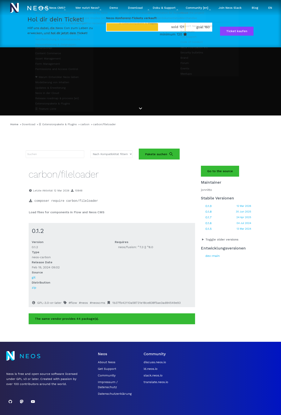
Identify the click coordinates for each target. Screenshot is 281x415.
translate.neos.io (156, 382)
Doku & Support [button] (164, 8)
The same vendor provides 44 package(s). (67, 319)
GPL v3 (21, 379)
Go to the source (220, 171)
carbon (84, 124)
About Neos (106, 362)
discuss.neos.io (155, 362)
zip (34, 287)
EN (270, 8)
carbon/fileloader (104, 124)
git (33, 277)
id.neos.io (150, 369)
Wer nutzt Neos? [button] (87, 8)
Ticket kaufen (236, 31)
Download (28, 124)
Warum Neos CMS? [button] (51, 8)
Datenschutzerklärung (115, 394)
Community (107, 375)
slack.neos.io (153, 375)
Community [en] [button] (197, 8)
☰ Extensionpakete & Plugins (58, 124)
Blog (255, 8)
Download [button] (135, 8)
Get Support (107, 369)
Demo (114, 8)
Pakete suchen (159, 154)
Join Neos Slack (230, 8)
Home (14, 124)
